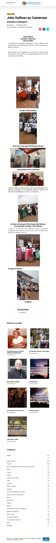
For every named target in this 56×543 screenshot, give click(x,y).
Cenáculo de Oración (12, 517)
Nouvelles (14, 27)
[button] (14, 3)
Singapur (9, 489)
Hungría (9, 455)
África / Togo (10, 514)
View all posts (22, 312)
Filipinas (9, 503)
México (9, 506)
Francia (9, 472)
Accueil (9, 27)
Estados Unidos (11, 461)
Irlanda (9, 475)
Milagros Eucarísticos (13, 511)
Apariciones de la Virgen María (15, 494)
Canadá (9, 464)
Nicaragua (9, 525)
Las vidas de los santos (13, 520)
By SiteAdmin (23, 310)
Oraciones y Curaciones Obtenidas (16, 508)
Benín (8, 497)
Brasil (8, 522)
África (8, 469)
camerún (9, 483)
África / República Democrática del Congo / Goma (20, 466)
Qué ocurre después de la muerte (16, 492)
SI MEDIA (21, 539)
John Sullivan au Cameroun (27, 18)
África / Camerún (11, 486)
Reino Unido (10, 500)
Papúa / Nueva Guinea (13, 478)
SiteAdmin (11, 25)
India (8, 480)
